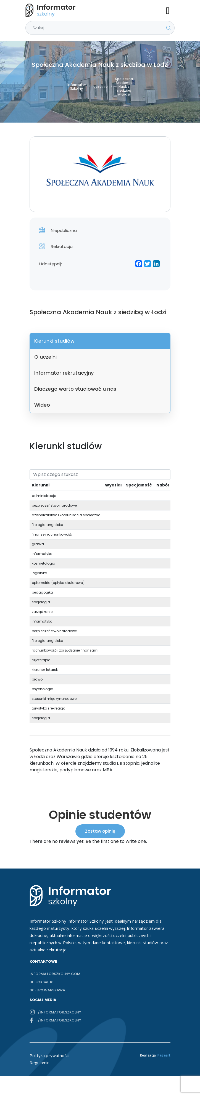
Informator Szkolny (76, 87)
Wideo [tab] (42, 404)
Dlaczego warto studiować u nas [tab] (75, 388)
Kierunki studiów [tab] (54, 340)
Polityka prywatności (49, 1055)
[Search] (100, 474)
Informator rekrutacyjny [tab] (64, 372)
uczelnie (100, 87)
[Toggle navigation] (170, 10)
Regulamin (39, 1062)
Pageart (163, 1055)
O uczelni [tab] (45, 356)
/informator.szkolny (59, 1012)
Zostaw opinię (100, 831)
